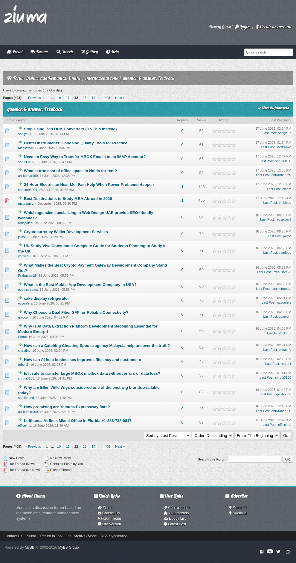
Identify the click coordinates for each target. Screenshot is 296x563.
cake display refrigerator (46, 298)
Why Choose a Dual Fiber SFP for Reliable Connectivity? (76, 312)
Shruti (22, 337)
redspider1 (25, 223)
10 (59, 98)
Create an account (274, 27)
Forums (39, 51)
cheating (24, 350)
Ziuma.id (237, 508)
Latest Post (175, 524)
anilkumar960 (28, 176)
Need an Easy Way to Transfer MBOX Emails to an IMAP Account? (85, 156)
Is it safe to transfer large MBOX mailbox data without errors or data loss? (92, 373)
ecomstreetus (28, 289)
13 (84, 98)
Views (201, 120)
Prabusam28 (27, 275)
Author (22, 120)
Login (242, 27)
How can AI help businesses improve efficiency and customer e (82, 359)
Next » (120, 98)
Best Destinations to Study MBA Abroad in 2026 (68, 198)
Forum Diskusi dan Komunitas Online (46, 78)
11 (67, 98)
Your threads (176, 513)
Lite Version (109, 524)
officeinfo (24, 425)
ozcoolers (25, 303)
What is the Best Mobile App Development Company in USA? (80, 284)
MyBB (29, 547)
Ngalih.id (238, 513)
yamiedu (24, 256)
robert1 (23, 364)
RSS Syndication (114, 536)
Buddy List (175, 518)
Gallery (89, 51)
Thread (10, 120)
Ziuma (105, 508)
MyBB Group (68, 547)
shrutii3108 (26, 162)
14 (93, 98)
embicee (285, 202)
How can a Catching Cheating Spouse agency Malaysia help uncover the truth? (97, 345)
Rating (224, 120)
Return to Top (51, 536)
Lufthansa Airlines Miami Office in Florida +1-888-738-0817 (78, 420)
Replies (182, 120)
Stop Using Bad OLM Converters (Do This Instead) (70, 129)
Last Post (276, 120)
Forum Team (109, 518)
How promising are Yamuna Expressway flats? (67, 407)
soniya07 (24, 134)
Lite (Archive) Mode (81, 536)
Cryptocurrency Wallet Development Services (66, 232)
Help (112, 51)
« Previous (33, 98)
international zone (102, 78)
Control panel (177, 508)
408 (107, 98)
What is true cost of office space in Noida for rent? (70, 171)
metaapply (25, 203)
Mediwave (25, 148)
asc (287, 120)
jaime (22, 237)
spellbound (26, 398)
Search (65, 51)
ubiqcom (24, 317)
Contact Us (109, 513)
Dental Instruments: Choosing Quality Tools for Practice (75, 143)
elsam (287, 189)
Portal (14, 51)
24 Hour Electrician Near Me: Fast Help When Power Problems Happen (89, 184)
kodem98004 (27, 190)
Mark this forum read (273, 108)
